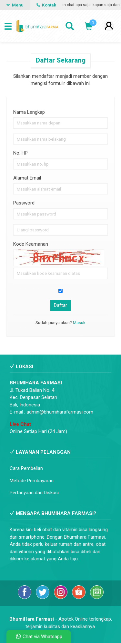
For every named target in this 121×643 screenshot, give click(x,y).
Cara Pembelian (26, 468)
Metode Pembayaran (32, 481)
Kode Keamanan (30, 244)
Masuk (79, 322)
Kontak (46, 4)
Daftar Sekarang (61, 60)
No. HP (20, 153)
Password (24, 203)
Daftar (60, 305)
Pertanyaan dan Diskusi (34, 493)
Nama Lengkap (29, 112)
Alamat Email (27, 178)
